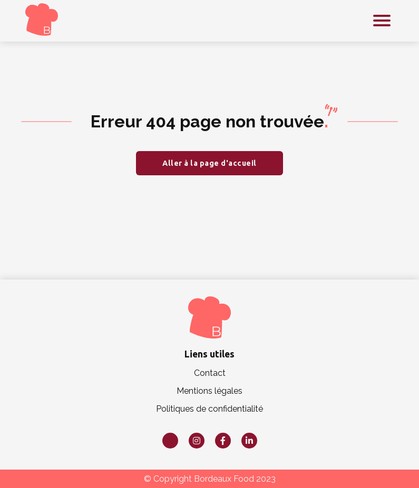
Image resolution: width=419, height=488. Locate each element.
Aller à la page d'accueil (209, 163)
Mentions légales (209, 391)
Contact (210, 373)
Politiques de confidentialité (209, 409)
